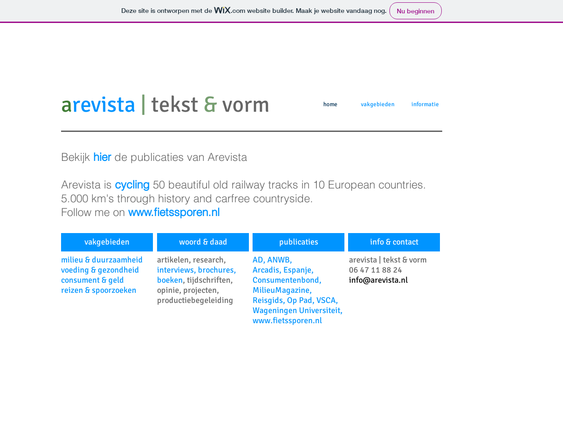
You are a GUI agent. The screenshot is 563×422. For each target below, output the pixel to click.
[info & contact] (394, 242)
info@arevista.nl (378, 280)
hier (103, 157)
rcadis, (270, 270)
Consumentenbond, (287, 280)
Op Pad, (301, 300)
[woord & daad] (203, 242)
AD (258, 260)
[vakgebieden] (107, 242)
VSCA (326, 300)
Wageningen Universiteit (296, 310)
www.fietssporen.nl (287, 320)
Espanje (297, 270)
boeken (170, 280)
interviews (175, 270)
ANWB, (279, 260)
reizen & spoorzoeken (98, 290)
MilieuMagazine (281, 290)
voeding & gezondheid (100, 270)
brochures (216, 270)
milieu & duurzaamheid (102, 260)
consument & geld (92, 280)
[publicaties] (298, 242)
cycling (134, 184)
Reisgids (268, 300)
